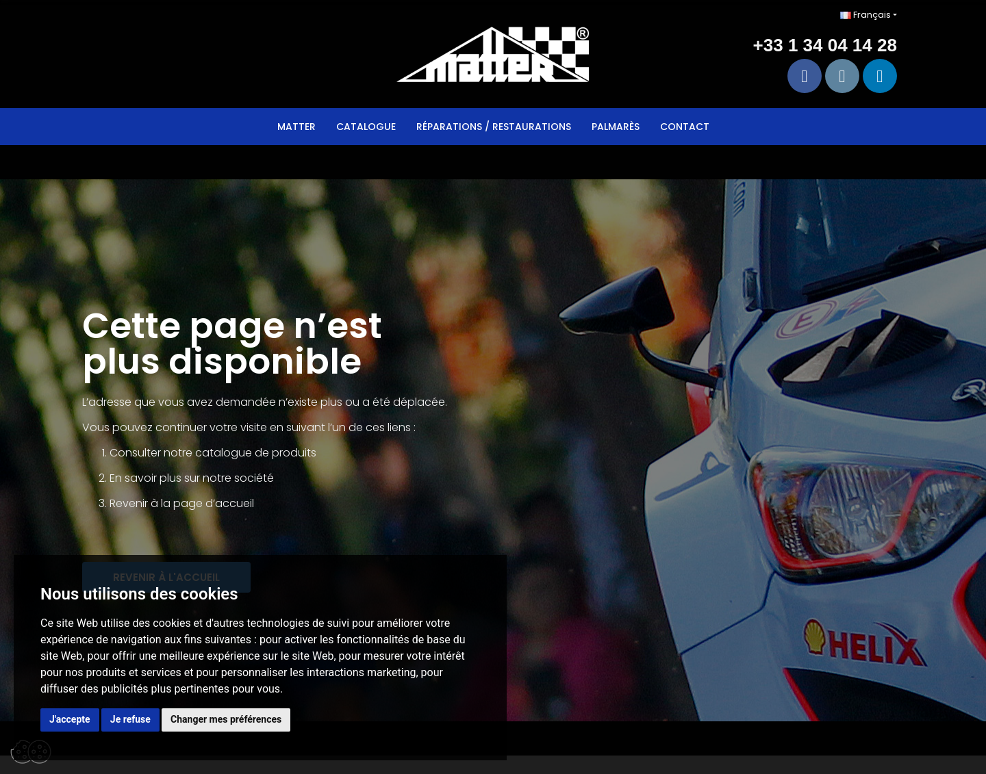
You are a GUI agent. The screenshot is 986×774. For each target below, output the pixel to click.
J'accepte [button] (69, 719)
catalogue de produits (255, 453)
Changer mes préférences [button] (225, 719)
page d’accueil (213, 503)
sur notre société (229, 478)
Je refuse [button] (130, 719)
